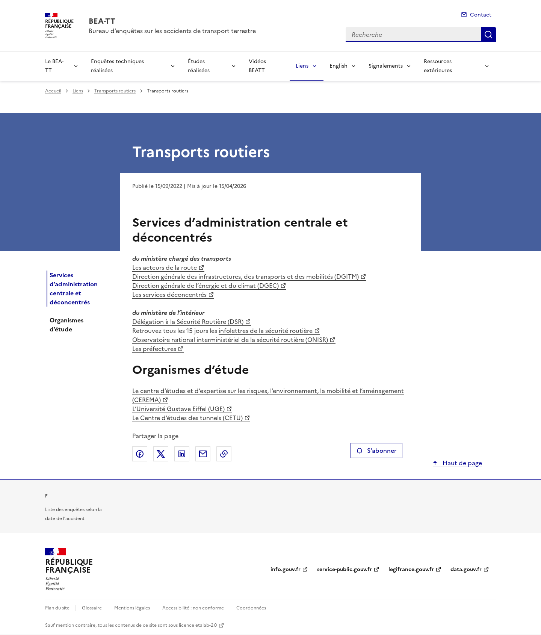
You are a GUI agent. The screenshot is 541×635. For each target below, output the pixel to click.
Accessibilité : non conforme (193, 608)
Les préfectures (154, 348)
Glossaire (92, 608)
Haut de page (461, 462)
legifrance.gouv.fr (411, 569)
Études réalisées (199, 65)
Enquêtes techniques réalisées (117, 65)
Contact (480, 15)
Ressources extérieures (438, 65)
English (338, 66)
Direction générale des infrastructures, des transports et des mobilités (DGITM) (245, 276)
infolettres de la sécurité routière (266, 330)
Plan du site (57, 608)
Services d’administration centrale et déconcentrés (74, 289)
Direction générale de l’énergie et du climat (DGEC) (205, 285)
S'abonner (376, 450)
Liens (302, 66)
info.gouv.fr (285, 569)
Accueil (53, 91)
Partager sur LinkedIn (181, 453)
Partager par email (202, 453)
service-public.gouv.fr (344, 569)
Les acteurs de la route (164, 267)
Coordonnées (251, 608)
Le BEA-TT (54, 65)
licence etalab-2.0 (198, 625)
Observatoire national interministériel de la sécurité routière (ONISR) (230, 339)
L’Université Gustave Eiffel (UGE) (178, 408)
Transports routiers (115, 91)
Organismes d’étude (66, 325)
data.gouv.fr (466, 569)
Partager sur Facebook (139, 453)
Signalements (386, 66)
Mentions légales (132, 608)
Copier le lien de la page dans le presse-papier (223, 453)
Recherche (488, 34)
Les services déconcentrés (169, 294)
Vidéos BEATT (257, 65)
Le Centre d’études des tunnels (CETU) (187, 417)
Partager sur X (160, 453)
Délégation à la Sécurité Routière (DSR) (187, 321)
